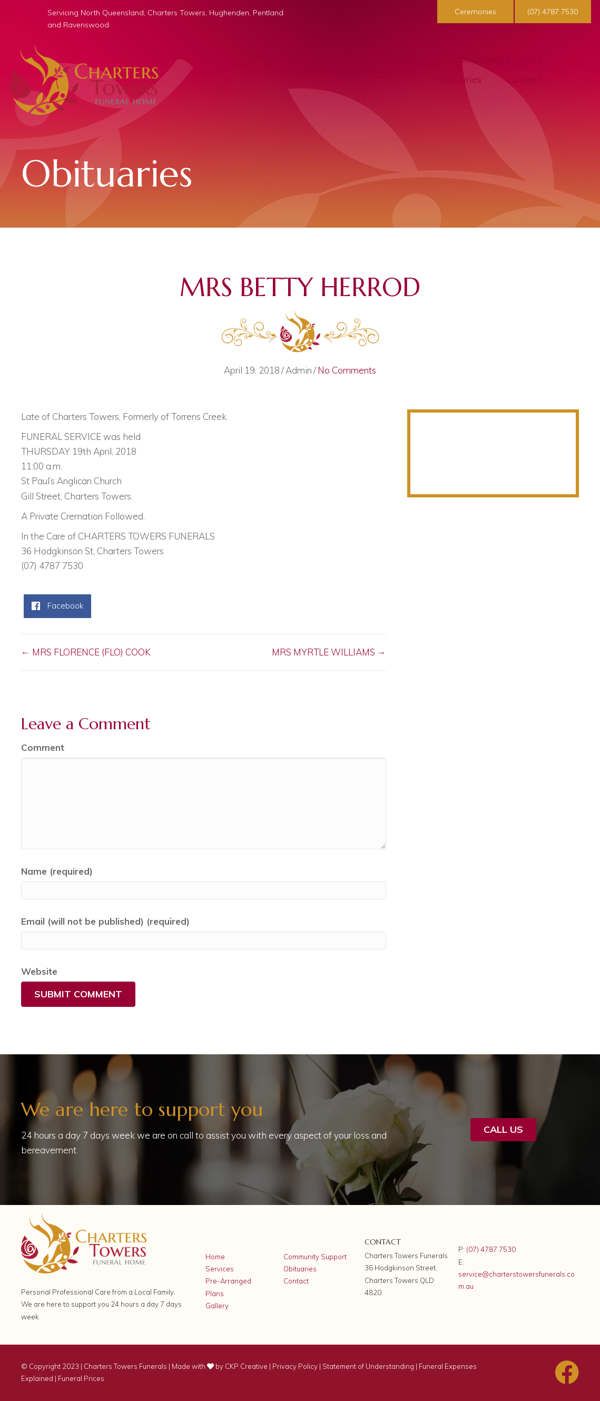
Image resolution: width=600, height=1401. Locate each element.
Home (215, 1256)
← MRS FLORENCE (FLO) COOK (86, 652)
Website (39, 971)
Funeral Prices (81, 1378)
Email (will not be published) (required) (105, 921)
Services (219, 1269)
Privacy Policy (295, 1366)
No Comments (347, 370)
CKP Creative (247, 1366)
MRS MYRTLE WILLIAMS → (329, 652)
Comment (42, 747)
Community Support (315, 1256)
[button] (474, 11)
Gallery (217, 1305)
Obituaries (300, 1269)
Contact (296, 1281)
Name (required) (57, 871)
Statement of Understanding (368, 1366)
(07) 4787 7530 (491, 1249)
